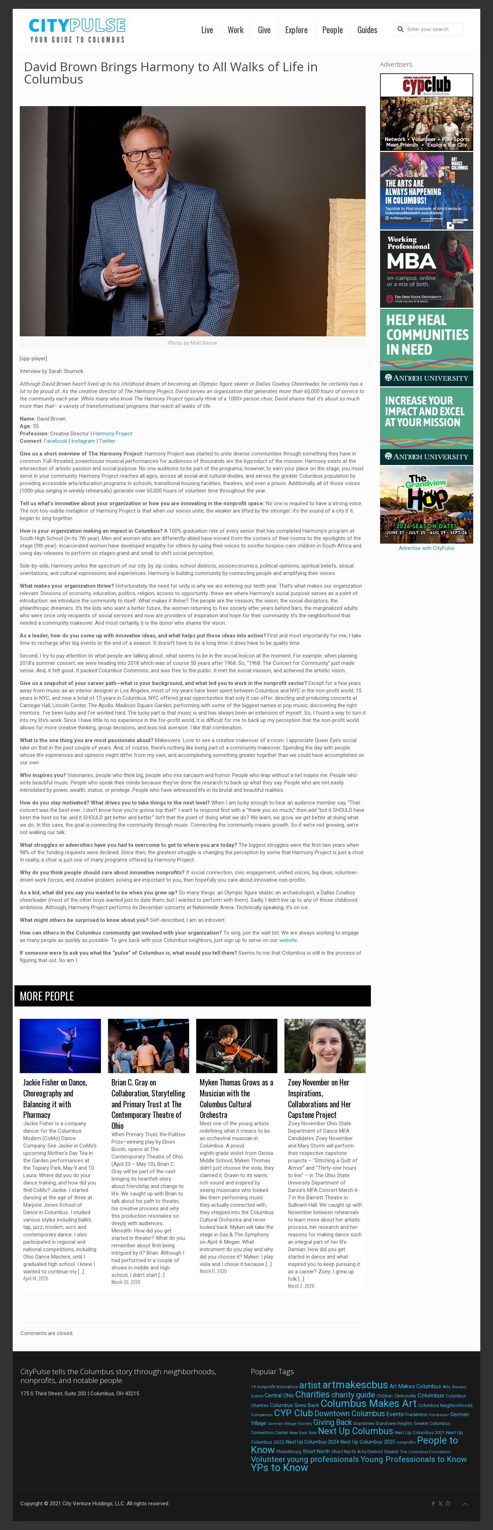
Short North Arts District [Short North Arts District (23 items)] (357, 1451)
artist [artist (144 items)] (310, 1385)
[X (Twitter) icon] (440, 1503)
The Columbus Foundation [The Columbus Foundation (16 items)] (425, 1452)
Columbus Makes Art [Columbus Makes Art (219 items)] (368, 1403)
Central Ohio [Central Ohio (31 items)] (279, 1395)
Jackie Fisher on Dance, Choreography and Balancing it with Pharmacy (55, 1098)
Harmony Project (112, 433)
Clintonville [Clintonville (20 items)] (405, 1396)
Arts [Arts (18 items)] (447, 1386)
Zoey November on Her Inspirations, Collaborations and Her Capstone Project (319, 1098)
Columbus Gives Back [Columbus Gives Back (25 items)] (294, 1405)
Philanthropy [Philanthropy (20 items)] (288, 1451)
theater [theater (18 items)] (391, 1451)
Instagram (83, 441)
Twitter (107, 441)
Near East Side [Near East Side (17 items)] (303, 1432)
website (288, 940)
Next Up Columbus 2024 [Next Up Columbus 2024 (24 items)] (312, 1442)
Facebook (55, 441)
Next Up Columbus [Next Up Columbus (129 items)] (355, 1431)
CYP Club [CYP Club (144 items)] (293, 1413)
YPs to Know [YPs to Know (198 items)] (279, 1468)
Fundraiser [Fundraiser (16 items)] (439, 1415)
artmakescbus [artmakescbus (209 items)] (355, 1385)
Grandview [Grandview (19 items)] (363, 1423)
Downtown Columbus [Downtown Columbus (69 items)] (349, 1413)
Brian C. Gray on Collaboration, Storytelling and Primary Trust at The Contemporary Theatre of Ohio (148, 1103)
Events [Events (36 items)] (395, 1414)
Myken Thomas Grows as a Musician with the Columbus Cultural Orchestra (236, 1098)
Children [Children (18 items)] (385, 1396)
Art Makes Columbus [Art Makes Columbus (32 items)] (415, 1386)
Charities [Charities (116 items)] (312, 1394)
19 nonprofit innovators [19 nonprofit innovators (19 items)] (274, 1386)
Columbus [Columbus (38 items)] (430, 1395)
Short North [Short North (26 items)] (316, 1452)
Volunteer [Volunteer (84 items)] (268, 1459)
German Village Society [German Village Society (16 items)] (290, 1423)
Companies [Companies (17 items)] (261, 1414)
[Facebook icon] (433, 1503)
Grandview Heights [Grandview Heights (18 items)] (393, 1423)
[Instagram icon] (448, 1503)
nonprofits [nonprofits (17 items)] (406, 1442)
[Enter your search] (428, 29)
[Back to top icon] (465, 1504)
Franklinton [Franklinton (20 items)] (416, 1414)
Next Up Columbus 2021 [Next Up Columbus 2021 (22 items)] (420, 1432)
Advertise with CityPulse (427, 548)
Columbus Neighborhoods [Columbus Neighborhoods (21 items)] (445, 1405)
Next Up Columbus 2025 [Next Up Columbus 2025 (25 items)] (368, 1442)
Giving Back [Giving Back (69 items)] (332, 1422)
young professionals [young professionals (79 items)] (323, 1459)
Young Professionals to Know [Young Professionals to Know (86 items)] (413, 1459)
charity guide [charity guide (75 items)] (353, 1394)
